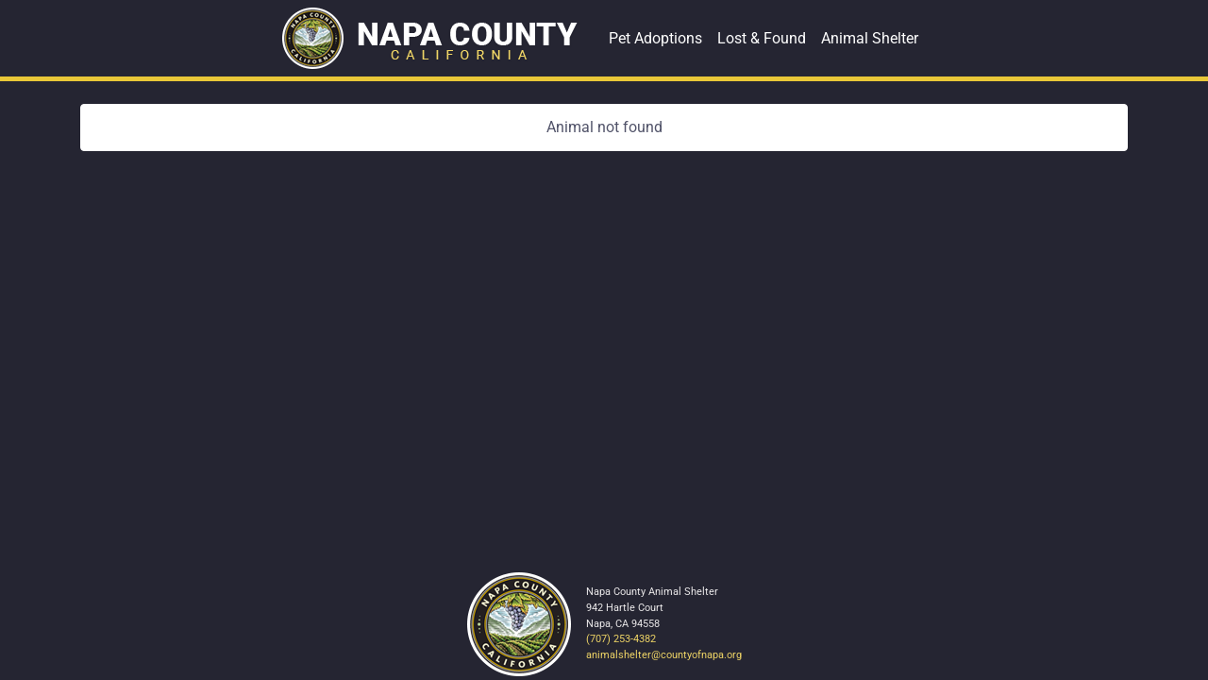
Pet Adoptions (655, 38)
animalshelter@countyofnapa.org (664, 655)
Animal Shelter (869, 38)
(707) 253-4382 (621, 639)
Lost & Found (761, 38)
